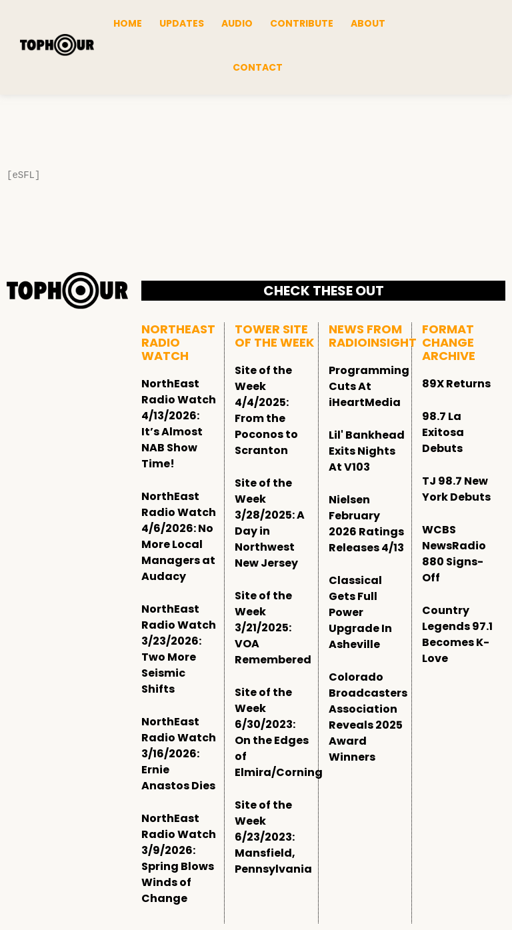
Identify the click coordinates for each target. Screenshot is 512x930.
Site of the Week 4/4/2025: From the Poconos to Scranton (266, 410)
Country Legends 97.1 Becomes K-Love (457, 634)
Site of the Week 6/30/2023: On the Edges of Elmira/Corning (279, 732)
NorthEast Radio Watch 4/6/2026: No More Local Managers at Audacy (178, 536)
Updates (181, 23)
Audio (237, 23)
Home (127, 23)
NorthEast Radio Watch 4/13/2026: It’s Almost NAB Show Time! (178, 423)
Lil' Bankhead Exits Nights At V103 (367, 451)
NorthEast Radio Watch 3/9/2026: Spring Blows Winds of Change (178, 858)
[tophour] (57, 45)
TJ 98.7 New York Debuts (456, 489)
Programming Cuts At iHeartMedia (369, 386)
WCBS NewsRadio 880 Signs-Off (454, 553)
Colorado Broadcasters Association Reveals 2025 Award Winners (368, 717)
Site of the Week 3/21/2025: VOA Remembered (273, 627)
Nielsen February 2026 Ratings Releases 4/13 (366, 523)
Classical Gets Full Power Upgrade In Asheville (360, 612)
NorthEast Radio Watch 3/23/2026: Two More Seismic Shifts (178, 649)
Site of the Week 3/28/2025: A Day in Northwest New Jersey (270, 523)
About (368, 23)
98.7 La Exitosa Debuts (443, 432)
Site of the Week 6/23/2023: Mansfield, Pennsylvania (273, 837)
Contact (258, 67)
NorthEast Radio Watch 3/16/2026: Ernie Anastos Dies (178, 753)
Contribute (301, 23)
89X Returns (456, 383)
